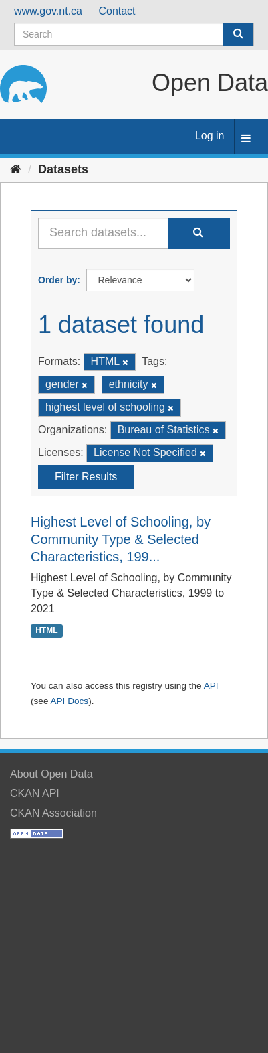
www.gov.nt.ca (48, 11)
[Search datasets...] (103, 233)
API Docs (69, 701)
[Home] (15, 169)
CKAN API (34, 793)
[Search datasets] (134, 34)
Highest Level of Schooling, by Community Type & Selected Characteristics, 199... (121, 539)
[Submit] (238, 34)
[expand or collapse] (246, 139)
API (211, 686)
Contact (116, 11)
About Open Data (51, 774)
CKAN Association (53, 813)
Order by (57, 280)
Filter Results (86, 476)
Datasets (63, 169)
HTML (46, 630)
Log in (210, 135)
